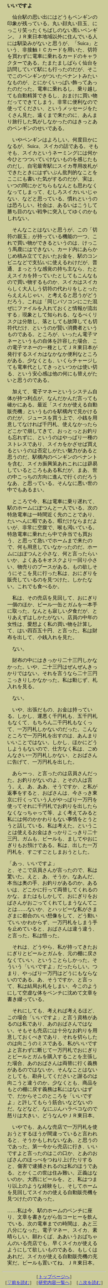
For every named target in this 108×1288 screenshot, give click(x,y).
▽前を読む (18, 1282)
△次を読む (89, 1282)
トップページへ (54, 1276)
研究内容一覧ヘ (54, 1282)
